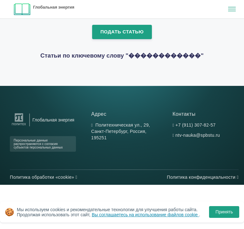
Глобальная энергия (53, 7)
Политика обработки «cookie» (43, 177)
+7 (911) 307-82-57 (195, 125)
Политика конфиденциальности (203, 177)
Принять (224, 211)
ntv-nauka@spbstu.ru (197, 135)
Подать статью (122, 31)
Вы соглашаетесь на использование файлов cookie (145, 214)
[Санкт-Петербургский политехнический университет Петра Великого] (19, 125)
